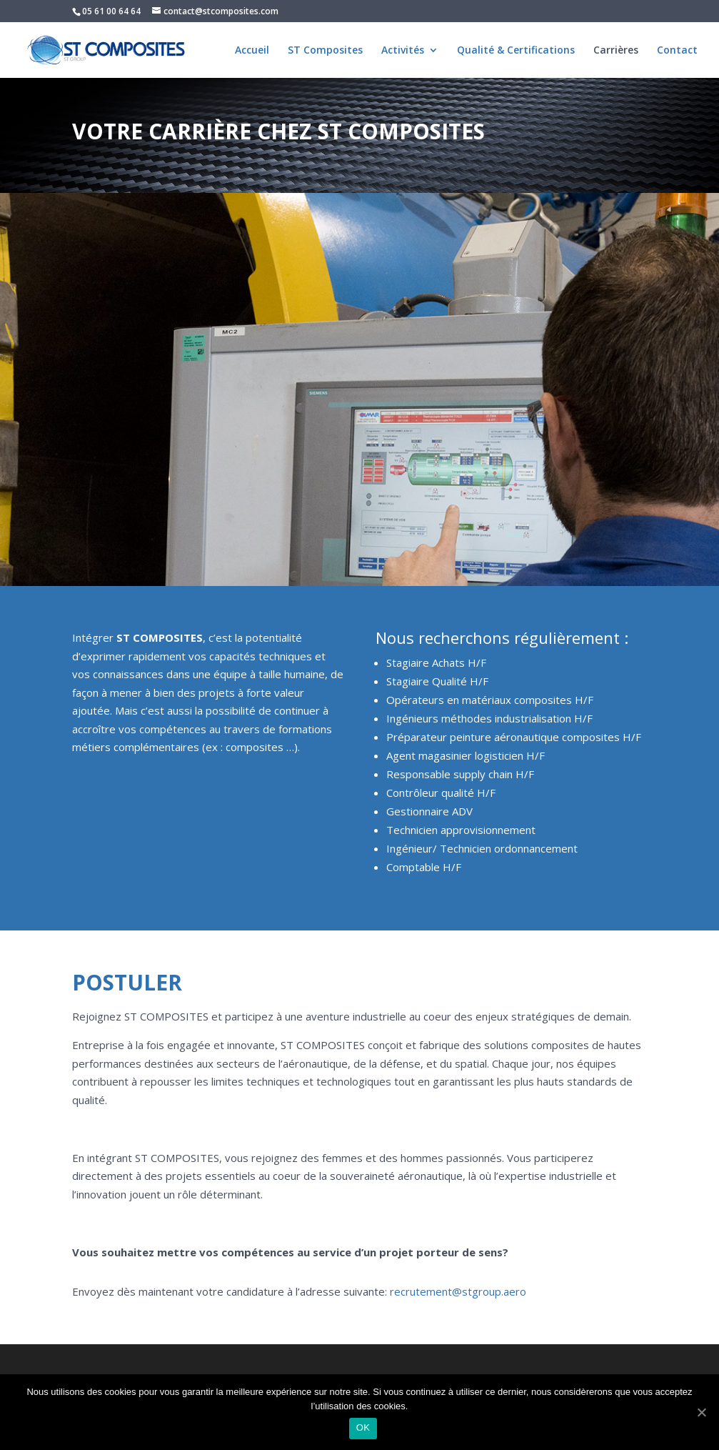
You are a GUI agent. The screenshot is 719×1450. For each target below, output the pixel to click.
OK (363, 1427)
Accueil (252, 50)
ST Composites (325, 50)
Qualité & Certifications (516, 50)
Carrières (615, 50)
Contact (677, 50)
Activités (402, 50)
